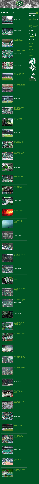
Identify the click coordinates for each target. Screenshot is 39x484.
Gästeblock (22, 8)
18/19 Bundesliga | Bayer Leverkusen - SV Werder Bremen (18, 142)
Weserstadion (31, 55)
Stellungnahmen (31, 49)
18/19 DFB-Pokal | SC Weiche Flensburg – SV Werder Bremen (19, 346)
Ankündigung (31, 43)
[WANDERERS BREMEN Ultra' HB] (19, 4)
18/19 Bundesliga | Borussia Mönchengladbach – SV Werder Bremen (19, 108)
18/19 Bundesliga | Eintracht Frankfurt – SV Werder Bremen (19, 436)
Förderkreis (18, 8)
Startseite (9, 8)
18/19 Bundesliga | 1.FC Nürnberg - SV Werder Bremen (18, 221)
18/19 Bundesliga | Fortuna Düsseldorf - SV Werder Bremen (19, 63)
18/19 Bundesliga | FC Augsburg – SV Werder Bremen (18, 414)
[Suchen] (37, 13)
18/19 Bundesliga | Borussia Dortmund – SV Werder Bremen (19, 278)
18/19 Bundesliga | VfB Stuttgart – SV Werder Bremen (18, 391)
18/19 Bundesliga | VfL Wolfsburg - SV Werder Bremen (18, 165)
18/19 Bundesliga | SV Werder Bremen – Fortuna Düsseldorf (19, 289)
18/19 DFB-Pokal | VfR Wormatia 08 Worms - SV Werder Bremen (18, 459)
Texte (30, 52)
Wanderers (13, 8)
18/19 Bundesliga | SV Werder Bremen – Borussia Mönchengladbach (19, 323)
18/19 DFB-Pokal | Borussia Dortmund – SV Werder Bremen (19, 210)
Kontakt (29, 8)
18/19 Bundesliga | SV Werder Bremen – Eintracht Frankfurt (19, 233)
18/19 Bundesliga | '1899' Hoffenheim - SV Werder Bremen (18, 40)
